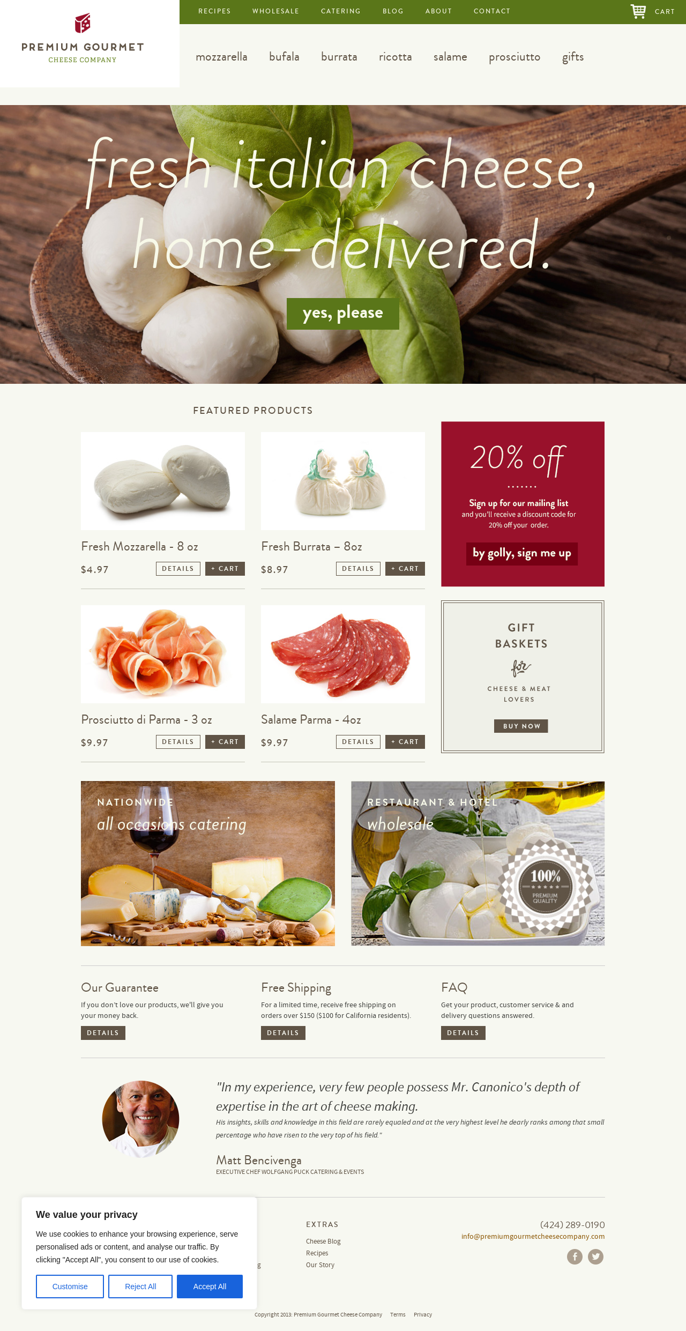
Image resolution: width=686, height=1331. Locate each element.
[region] (139, 1253)
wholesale (276, 11)
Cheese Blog (323, 1241)
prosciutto (515, 56)
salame (450, 56)
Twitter (595, 1256)
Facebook (574, 1256)
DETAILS (178, 569)
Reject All (140, 1286)
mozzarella (222, 56)
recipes (214, 11)
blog (393, 11)
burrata (339, 56)
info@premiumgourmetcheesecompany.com (533, 1236)
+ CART (225, 569)
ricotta (395, 56)
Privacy (423, 1315)
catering (341, 11)
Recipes (317, 1253)
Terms (398, 1315)
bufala (284, 56)
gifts (573, 56)
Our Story (320, 1265)
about (439, 11)
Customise (70, 1286)
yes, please (343, 312)
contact (492, 11)
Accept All (209, 1286)
